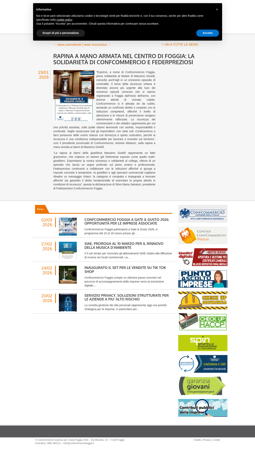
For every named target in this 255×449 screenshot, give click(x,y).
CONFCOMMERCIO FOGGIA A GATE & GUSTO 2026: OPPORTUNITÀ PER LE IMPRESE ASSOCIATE (126, 221)
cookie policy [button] (64, 19)
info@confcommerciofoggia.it (78, 443)
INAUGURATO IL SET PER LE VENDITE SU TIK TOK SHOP (125, 269)
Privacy (207, 440)
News (40, 209)
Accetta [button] (208, 32)
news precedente (67, 44)
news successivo (97, 44)
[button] (217, 9)
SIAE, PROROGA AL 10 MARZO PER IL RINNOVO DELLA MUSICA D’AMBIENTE (123, 245)
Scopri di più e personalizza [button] (61, 32)
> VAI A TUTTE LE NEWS (180, 44)
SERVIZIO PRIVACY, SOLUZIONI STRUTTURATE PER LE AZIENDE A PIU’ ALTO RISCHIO (126, 297)
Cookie (216, 440)
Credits (197, 440)
